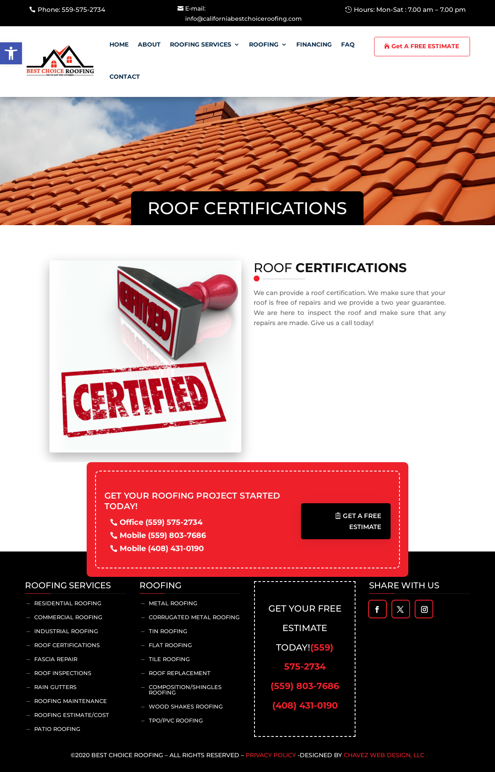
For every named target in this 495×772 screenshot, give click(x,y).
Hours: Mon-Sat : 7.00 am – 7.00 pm (410, 10)
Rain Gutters (55, 687)
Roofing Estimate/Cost (71, 714)
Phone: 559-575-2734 (71, 10)
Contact (124, 76)
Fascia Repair (55, 659)
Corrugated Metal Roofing (194, 617)
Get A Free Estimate (362, 521)
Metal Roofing (173, 603)
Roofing (264, 44)
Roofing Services (200, 44)
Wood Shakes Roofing (186, 706)
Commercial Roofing (68, 617)
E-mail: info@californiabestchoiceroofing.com (243, 13)
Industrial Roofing (66, 631)
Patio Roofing (57, 728)
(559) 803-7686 (305, 686)
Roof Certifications (67, 645)
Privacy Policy (271, 755)
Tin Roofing (168, 631)
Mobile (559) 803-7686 (163, 535)
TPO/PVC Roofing (176, 720)
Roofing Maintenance (70, 701)
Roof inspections (62, 673)
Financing (314, 44)
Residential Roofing (67, 603)
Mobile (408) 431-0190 (162, 548)
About (149, 44)
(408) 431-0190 (305, 705)
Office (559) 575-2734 (161, 522)
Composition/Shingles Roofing (185, 690)
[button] (11, 53)
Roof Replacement (180, 673)
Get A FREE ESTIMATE (425, 46)
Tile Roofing (169, 659)
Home (119, 44)
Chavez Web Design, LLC (384, 755)
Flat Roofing (170, 645)
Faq (348, 44)
